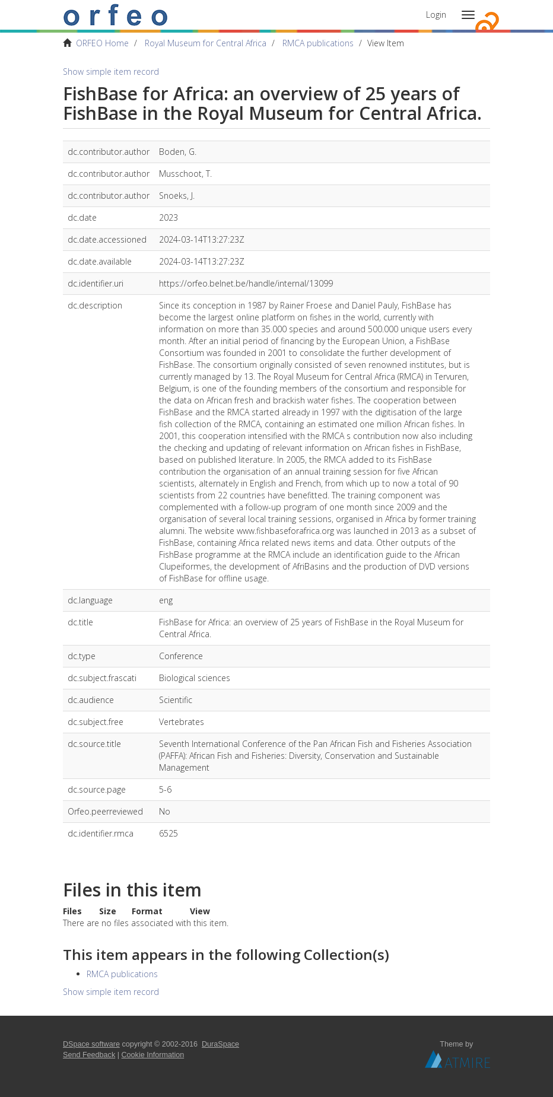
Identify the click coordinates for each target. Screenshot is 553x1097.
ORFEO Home (102, 43)
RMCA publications (318, 43)
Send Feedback (89, 1055)
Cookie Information (153, 1055)
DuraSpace (220, 1044)
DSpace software (91, 1044)
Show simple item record (111, 71)
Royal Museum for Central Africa (205, 43)
